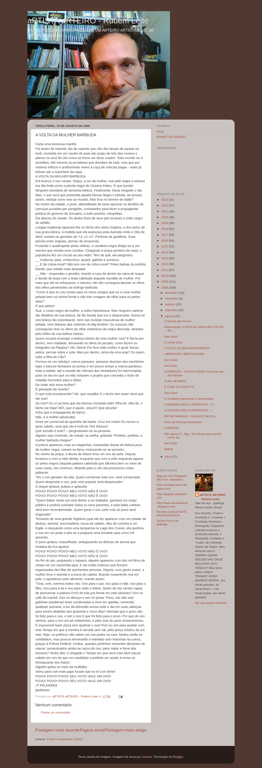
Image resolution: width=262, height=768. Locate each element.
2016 (165, 240)
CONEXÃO (171, 428)
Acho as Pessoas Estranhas (183, 422)
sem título (170, 365)
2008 (165, 287)
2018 (165, 228)
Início (160, 131)
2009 (165, 281)
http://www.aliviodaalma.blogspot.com (172, 504)
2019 (165, 223)
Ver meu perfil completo (211, 603)
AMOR (168, 449)
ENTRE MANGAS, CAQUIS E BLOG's (190, 416)
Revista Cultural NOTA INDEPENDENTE (172, 513)
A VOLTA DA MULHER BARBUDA (187, 348)
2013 (165, 258)
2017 (165, 234)
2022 (165, 205)
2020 (165, 217)
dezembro (172, 292)
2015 (165, 246)
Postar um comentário (55, 712)
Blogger (178, 756)
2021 (165, 211)
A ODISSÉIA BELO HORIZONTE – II (188, 404)
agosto (170, 316)
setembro (171, 310)
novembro (172, 298)
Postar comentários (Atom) (65, 739)
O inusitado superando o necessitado (189, 398)
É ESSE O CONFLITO (179, 387)
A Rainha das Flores (177, 321)
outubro (170, 304)
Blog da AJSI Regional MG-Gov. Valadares (171, 477)
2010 (165, 275)
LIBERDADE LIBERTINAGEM (184, 354)
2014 (165, 252)
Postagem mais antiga (126, 730)
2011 (165, 270)
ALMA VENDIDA (175, 381)
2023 (165, 199)
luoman (147, 756)
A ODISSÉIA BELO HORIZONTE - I (188, 410)
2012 (165, 264)
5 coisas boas (173, 342)
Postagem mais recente (57, 730)
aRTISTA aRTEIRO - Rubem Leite (88, 20)
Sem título (171, 336)
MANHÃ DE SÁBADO (171, 137)
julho (168, 456)
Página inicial (92, 730)
